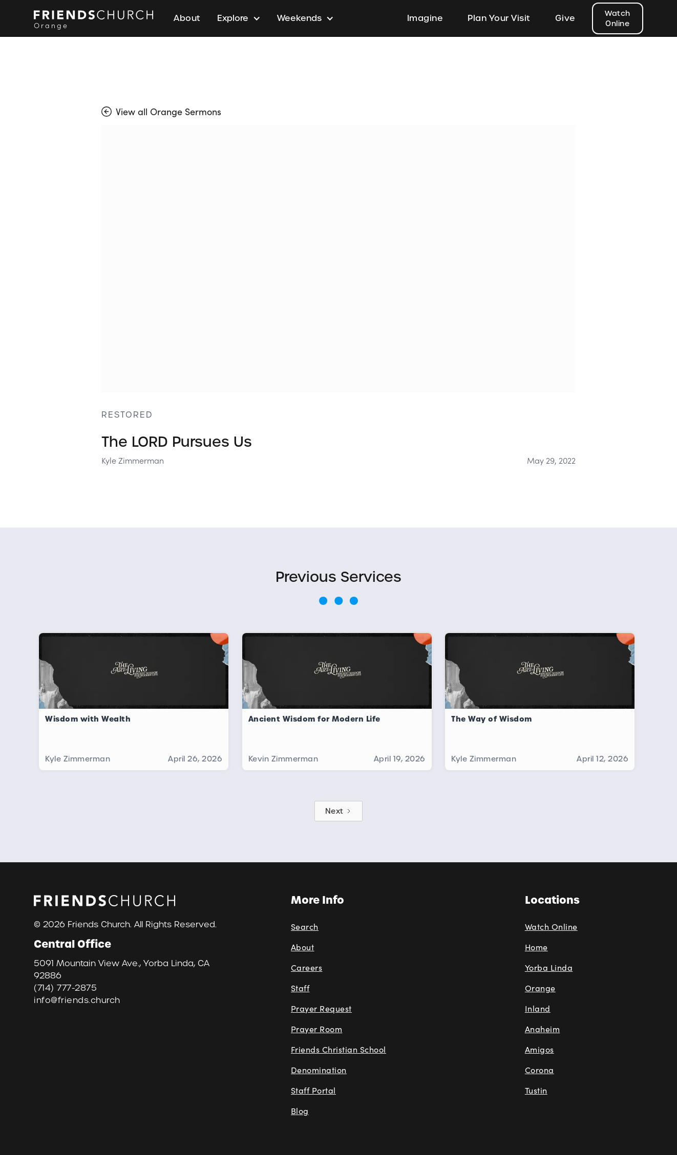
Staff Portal (313, 1090)
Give (565, 18)
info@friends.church (77, 1000)
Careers (307, 967)
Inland (538, 1008)
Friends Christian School (338, 1049)
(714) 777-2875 (65, 988)
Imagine (425, 18)
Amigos (539, 1049)
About (187, 18)
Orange (540, 988)
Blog (300, 1110)
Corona (539, 1069)
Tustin (536, 1090)
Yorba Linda (549, 967)
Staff (300, 988)
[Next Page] (338, 811)
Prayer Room (317, 1028)
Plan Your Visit (499, 18)
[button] (239, 18)
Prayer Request (321, 1008)
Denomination (319, 1069)
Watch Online (617, 18)
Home (536, 947)
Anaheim (542, 1028)
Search (305, 926)
